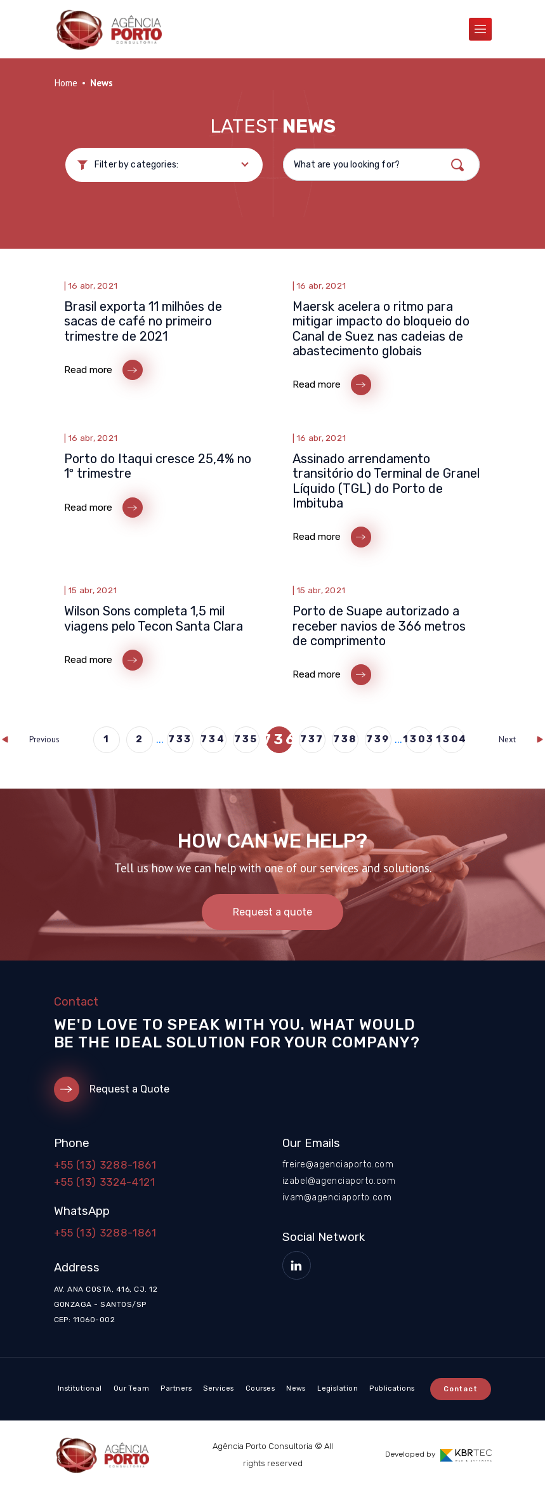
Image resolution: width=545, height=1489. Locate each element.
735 (246, 739)
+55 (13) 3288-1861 (105, 1164)
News (296, 1388)
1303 (418, 739)
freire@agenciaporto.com (338, 1164)
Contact (460, 1389)
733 (180, 739)
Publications (391, 1388)
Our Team (132, 1388)
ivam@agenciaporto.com (337, 1197)
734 (212, 739)
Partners (176, 1388)
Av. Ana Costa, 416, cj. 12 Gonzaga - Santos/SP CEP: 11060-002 (105, 1304)
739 (378, 739)
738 (345, 739)
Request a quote (272, 912)
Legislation (337, 1388)
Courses (260, 1388)
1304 (451, 739)
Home (65, 83)
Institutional (80, 1388)
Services (218, 1388)
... (160, 739)
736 (279, 739)
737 (312, 739)
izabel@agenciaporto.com (339, 1181)
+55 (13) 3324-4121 (104, 1182)
